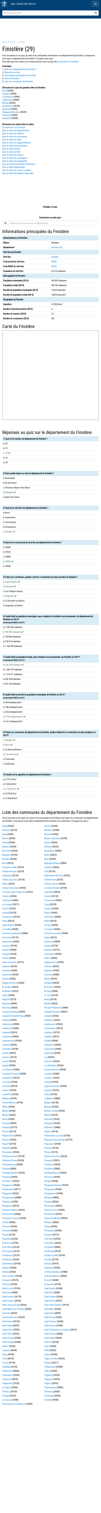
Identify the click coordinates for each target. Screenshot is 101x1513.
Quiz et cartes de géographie (14, 161)
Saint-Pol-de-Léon (10, 1317)
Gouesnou (48, 941)
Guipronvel (6, 974)
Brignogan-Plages (52, 863)
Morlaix (5, 103)
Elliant (47, 921)
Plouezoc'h (7, 1181)
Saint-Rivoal (7, 1321)
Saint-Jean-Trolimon (53, 1305)
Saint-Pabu (49, 1313)
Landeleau (48, 1020)
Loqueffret (6, 1094)
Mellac (5, 1107)
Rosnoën (6, 1284)
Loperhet (48, 1090)
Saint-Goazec (8, 1301)
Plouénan (6, 1177)
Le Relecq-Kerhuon (52, 1272)
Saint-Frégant (50, 1296)
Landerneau (7, 100)
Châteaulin (6, 875)
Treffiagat (6, 1367)
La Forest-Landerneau (11, 933)
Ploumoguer (49, 1206)
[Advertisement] (50, 29)
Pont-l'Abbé (7, 1247)
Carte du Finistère (11, 78)
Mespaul (48, 1107)
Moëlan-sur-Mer (51, 1111)
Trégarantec (7, 1375)
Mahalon (6, 1098)
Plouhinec (6, 1201)
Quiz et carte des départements (15, 130)
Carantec (48, 867)
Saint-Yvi (48, 1342)
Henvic (47, 979)
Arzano (47, 826)
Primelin (47, 1259)
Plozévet (48, 1234)
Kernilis (47, 1003)
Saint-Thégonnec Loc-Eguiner (57, 1329)
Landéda (6, 1020)
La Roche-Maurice (52, 1276)
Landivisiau (7, 1028)
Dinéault (5, 912)
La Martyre (48, 1098)
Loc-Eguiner (7, 1069)
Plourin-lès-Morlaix (52, 1218)
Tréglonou (6, 1379)
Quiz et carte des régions (13, 133)
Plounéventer (8, 1214)
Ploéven (5, 1140)
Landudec (48, 1032)
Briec (4, 863)
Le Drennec (49, 917)
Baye (4, 834)
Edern (4, 921)
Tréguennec (7, 1383)
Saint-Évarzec (8, 1296)
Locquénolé (7, 1078)
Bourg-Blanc (49, 851)
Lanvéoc (6, 1057)
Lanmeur (6, 1045)
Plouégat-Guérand (10, 1173)
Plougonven (49, 1189)
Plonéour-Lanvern (10, 1156)
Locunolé (6, 1086)
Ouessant (48, 1119)
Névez (5, 1119)
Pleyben (47, 1131)
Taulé (4, 1358)
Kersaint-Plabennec (52, 1007)
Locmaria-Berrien (51, 1069)
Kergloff (5, 999)
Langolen (48, 1036)
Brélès (47, 855)
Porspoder (48, 1247)
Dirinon (47, 912)
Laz (45, 1057)
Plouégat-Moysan (52, 1173)
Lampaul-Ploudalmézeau (13, 1016)
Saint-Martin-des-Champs (13, 1309)
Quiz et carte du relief (11, 152)
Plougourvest (50, 1193)
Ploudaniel (48, 1164)
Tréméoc (6, 1391)
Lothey (47, 1094)
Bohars (47, 842)
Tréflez (47, 1371)
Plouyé (47, 1226)
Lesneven (48, 1061)
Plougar (47, 1181)
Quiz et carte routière (11, 149)
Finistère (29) (56, 247)
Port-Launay (7, 1251)
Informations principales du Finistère (20, 75)
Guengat (5, 954)
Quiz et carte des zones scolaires (16, 170)
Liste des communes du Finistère (18, 81)
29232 (54, 266)
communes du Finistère (68, 61)
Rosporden (49, 1284)
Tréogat (5, 1395)
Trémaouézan (50, 1387)
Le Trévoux (6, 1400)
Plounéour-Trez (51, 1210)
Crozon (5, 908)
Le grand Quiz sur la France (13, 127)
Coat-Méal (48, 892)
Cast (46, 871)
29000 (54, 261)
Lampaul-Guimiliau (10, 1012)
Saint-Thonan (50, 1334)
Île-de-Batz (6, 987)
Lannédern (6, 1049)
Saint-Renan (49, 1317)
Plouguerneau (8, 1197)
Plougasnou (7, 1185)
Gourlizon (48, 950)
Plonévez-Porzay (9, 1160)
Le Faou (47, 925)
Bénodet (47, 834)
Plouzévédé (49, 1230)
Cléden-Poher (50, 879)
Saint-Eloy (48, 1292)
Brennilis (6, 859)
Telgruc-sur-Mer (51, 1358)
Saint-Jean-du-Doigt (11, 1305)
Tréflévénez (7, 1371)
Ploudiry (5, 1168)
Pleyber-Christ (8, 1135)
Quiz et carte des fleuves (13, 155)
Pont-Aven (48, 1239)
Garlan (47, 937)
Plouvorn (6, 1226)
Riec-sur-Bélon (8, 1276)
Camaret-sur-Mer (9, 867)
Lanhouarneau (8, 1040)
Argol (4, 826)
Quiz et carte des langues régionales (18, 173)
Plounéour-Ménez (10, 1210)
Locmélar (48, 1073)
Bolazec (5, 846)
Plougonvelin (8, 1189)
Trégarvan (48, 1375)
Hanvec (5, 979)
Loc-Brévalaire (50, 1065)
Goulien (47, 945)
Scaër (46, 1346)
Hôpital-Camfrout (9, 983)
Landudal (6, 1032)
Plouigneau (7, 1206)
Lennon (5, 1061)
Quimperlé (6, 118)
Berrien (5, 838)
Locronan (6, 1082)
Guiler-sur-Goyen (9, 962)
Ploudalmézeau (9, 1164)
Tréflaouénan (50, 1367)
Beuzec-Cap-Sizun (52, 838)
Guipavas (6, 109)
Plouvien (48, 1222)
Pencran (5, 1123)
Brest (4, 90)
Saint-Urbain (49, 1338)
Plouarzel (48, 1160)
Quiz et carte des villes (12, 139)
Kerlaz (47, 999)
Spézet (47, 1354)
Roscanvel (6, 1280)
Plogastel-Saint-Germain (54, 1140)
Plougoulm (7, 1193)
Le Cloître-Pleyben (52, 888)
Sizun (4, 1354)
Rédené (5, 1272)
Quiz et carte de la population (15, 145)
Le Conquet (7, 904)
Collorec (6, 896)
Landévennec (50, 1024)
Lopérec (5, 1090)
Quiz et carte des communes (14, 136)
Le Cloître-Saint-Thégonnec (14, 892)
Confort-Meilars (9, 1102)
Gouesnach (7, 941)
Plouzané (6, 115)
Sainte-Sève (7, 1329)
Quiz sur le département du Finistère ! (20, 69)
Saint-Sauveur (50, 1321)
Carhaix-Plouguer (9, 871)
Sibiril (46, 1350)
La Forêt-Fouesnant (52, 933)
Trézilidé (47, 1400)
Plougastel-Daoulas (10, 112)
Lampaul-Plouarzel (52, 1012)
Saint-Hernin (49, 1301)
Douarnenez (7, 106)
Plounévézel (49, 1214)
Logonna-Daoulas (52, 1086)
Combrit (47, 896)
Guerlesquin (49, 954)
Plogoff (5, 1144)
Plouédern (48, 1168)
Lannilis (5, 1053)
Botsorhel (6, 851)
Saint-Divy (6, 1292)
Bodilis (5, 842)
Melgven (47, 1102)
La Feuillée (6, 929)
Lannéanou (49, 1045)
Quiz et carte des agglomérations (16, 142)
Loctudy (47, 1082)
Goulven (5, 950)
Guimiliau (6, 970)
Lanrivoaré (48, 1053)
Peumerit (6, 1127)
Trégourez (48, 1379)
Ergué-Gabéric (8, 925)
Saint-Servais (50, 1325)
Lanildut (47, 1040)
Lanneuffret (49, 1049)
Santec (5, 1346)
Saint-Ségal (7, 1325)
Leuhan (5, 1065)
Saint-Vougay (8, 1342)
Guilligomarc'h (50, 962)
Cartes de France (25, 3)
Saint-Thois (7, 1334)
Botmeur (48, 846)
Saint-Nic (6, 1313)
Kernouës (6, 1007)
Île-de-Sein (48, 987)
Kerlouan (6, 1003)
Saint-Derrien (49, 1288)
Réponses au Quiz (12, 72)
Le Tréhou (6, 1387)
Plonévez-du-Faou (52, 1156)
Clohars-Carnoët (51, 884)
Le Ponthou (49, 1243)
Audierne (6, 830)
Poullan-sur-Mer (51, 1255)
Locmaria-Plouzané (10, 1073)
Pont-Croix (6, 1243)
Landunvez (7, 1036)
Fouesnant (6, 937)
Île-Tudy (47, 991)
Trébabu (47, 1362)
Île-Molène (6, 991)
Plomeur (48, 1148)
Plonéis (47, 1152)
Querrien (47, 1263)
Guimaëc (48, 966)
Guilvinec (6, 966)
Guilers (47, 958)
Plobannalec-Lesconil (53, 1135)
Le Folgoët (48, 929)
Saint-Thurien (8, 1338)
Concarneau (7, 97)
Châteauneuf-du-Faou (53, 875)
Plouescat (48, 1177)
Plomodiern (7, 1152)
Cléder (5, 884)
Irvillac (5, 995)
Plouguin (48, 1197)
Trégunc (47, 1383)
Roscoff (48, 1280)
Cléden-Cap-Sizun (10, 879)
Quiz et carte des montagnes (14, 158)
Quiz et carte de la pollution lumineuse (18, 164)
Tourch (5, 1362)
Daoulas (47, 908)
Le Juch (47, 995)
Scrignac (6, 1350)
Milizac (5, 1111)
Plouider (47, 1201)
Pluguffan (6, 1239)
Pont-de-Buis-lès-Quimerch (14, 1404)
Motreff (47, 1115)
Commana (6, 900)
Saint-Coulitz (7, 1288)
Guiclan (5, 958)
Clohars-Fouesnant (10, 888)
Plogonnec (49, 1144)
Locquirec (48, 1078)
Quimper (5, 94)
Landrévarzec (50, 1028)
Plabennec (48, 1127)
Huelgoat (48, 983)
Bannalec (48, 830)
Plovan (5, 1234)
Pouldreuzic (7, 1255)
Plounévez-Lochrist (10, 1218)
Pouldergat (49, 1251)
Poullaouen (7, 1259)
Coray (46, 904)
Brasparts (6, 855)
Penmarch (48, 1123)
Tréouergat (49, 1395)
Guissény (48, 974)
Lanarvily (48, 1016)
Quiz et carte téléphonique (13, 167)
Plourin (5, 1222)
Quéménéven (8, 1263)
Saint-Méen (49, 1309)
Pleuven (5, 1131)
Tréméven (48, 1391)
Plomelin (6, 1148)
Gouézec (6, 945)
